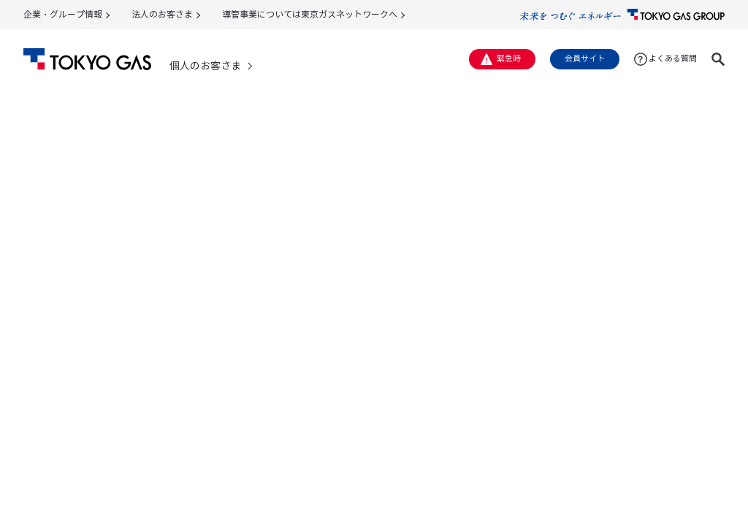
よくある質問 (673, 58)
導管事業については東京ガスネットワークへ (309, 14)
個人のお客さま (205, 66)
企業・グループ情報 (62, 14)
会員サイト (585, 58)
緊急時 (509, 58)
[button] (718, 59)
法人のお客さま (162, 14)
